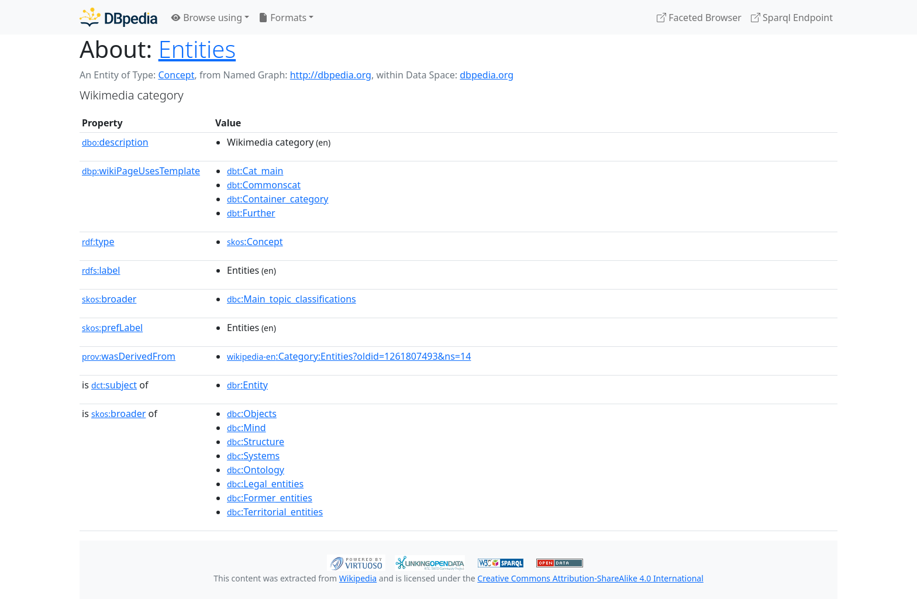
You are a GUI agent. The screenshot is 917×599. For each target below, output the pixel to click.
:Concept (255, 241)
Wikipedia (358, 578)
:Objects (252, 413)
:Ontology (255, 469)
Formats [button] (282, 17)
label (101, 270)
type (98, 241)
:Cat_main (255, 170)
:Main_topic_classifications (291, 298)
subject (114, 384)
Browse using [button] (206, 17)
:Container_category (278, 198)
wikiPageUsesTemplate (141, 170)
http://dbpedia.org (330, 74)
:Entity (247, 384)
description (115, 142)
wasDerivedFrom (128, 356)
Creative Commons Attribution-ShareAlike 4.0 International (590, 578)
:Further (251, 212)
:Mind (246, 427)
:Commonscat (264, 184)
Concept (176, 74)
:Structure (255, 441)
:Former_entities (269, 497)
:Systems (253, 455)
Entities (197, 49)
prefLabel (112, 327)
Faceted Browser (699, 17)
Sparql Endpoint (792, 17)
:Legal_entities (265, 483)
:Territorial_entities (275, 511)
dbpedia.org (486, 74)
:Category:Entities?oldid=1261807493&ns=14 (349, 356)
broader (109, 298)
